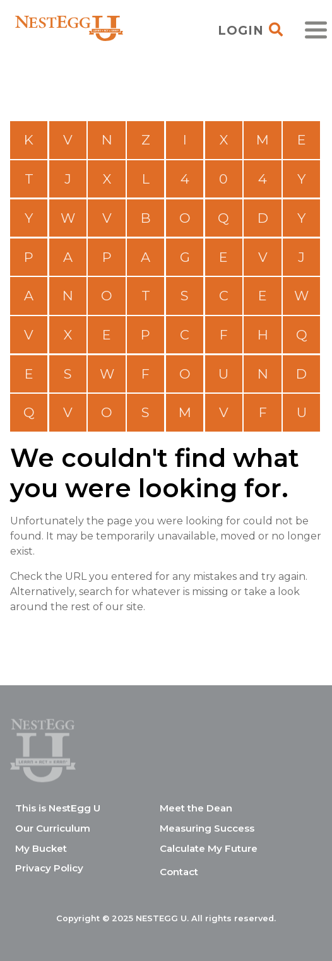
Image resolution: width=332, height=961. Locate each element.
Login (241, 30)
